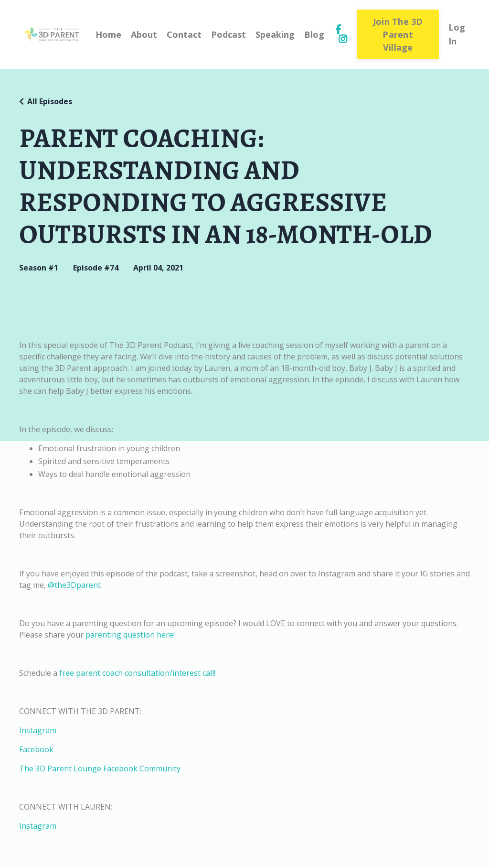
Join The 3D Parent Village (398, 34)
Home (108, 34)
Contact (184, 34)
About (144, 34)
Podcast (228, 34)
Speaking (275, 34)
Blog (314, 34)
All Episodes (49, 101)
